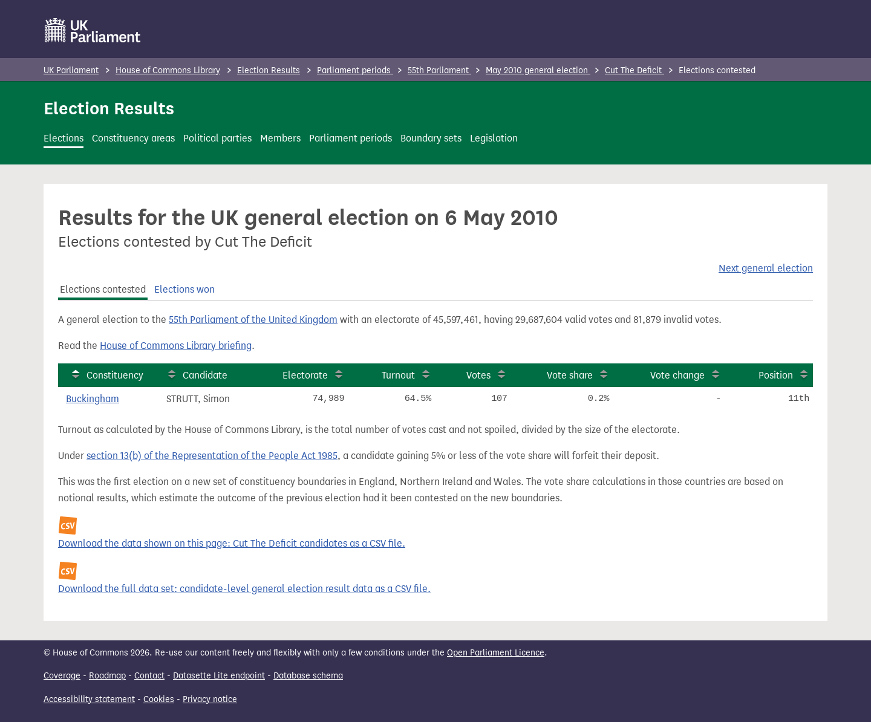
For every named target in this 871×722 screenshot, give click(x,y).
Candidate (205, 375)
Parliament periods (355, 70)
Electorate (305, 375)
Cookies (158, 699)
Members (280, 138)
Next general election (766, 268)
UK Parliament (71, 70)
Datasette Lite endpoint (219, 676)
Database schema (308, 676)
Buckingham (92, 399)
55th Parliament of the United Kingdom (253, 319)
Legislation (494, 138)
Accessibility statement (89, 699)
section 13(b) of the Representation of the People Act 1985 (212, 455)
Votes (478, 375)
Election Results (268, 70)
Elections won (184, 289)
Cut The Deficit (634, 70)
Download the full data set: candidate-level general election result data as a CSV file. (244, 588)
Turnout (398, 375)
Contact (149, 676)
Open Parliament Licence (495, 653)
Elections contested (103, 289)
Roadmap (107, 676)
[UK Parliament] (93, 30)
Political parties (217, 138)
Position (775, 375)
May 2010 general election (538, 70)
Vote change (677, 375)
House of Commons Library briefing (176, 345)
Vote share (570, 375)
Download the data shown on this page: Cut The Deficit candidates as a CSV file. (231, 543)
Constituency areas (133, 138)
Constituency (114, 375)
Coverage (62, 676)
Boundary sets (431, 138)
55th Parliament (439, 70)
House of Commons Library (168, 70)
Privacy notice (210, 699)
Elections (63, 138)
